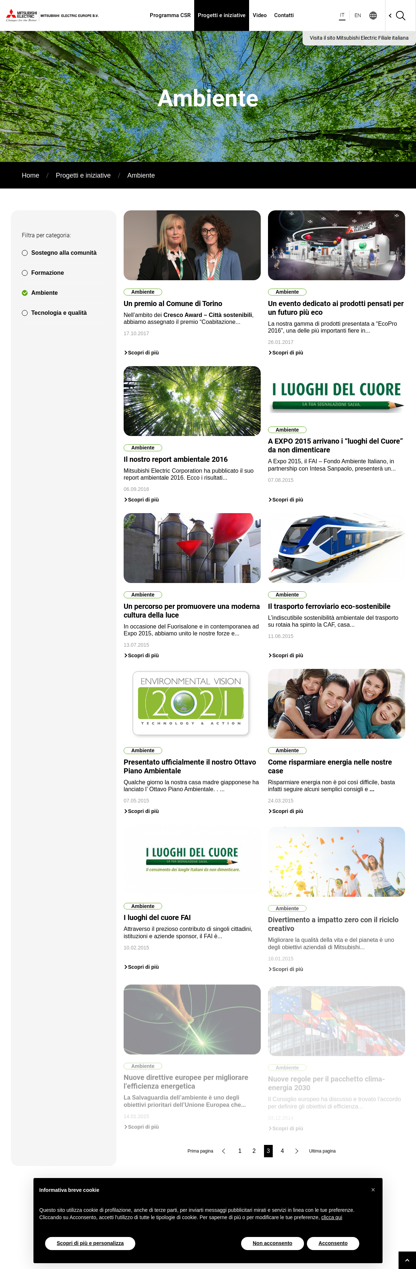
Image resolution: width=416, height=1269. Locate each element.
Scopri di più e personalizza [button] (90, 1243)
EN (358, 15)
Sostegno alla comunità (64, 253)
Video (260, 15)
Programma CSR (170, 15)
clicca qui (331, 1217)
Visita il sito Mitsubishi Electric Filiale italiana (359, 38)
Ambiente (44, 293)
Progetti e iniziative (221, 15)
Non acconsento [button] (272, 1243)
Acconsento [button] (333, 1243)
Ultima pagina (322, 1151)
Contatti (284, 15)
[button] (373, 1189)
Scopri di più (143, 352)
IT (342, 15)
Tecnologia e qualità (59, 313)
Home (30, 175)
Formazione (47, 273)
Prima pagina (200, 1151)
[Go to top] (407, 1260)
